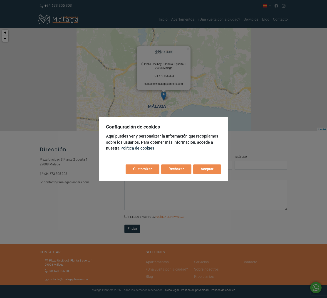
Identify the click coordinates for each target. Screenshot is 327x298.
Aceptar (207, 169)
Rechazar (176, 169)
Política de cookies (137, 148)
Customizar (142, 169)
